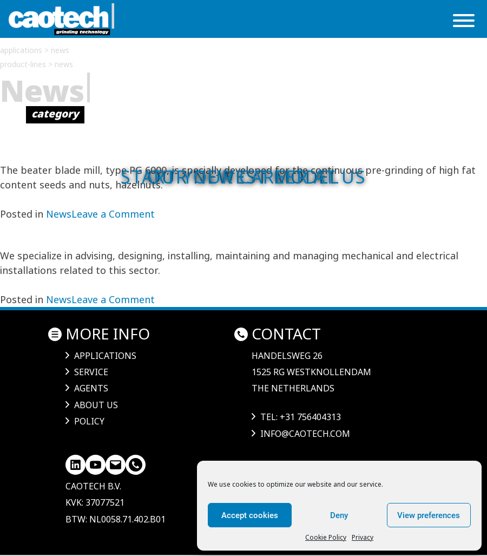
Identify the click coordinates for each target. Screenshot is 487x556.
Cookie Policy (325, 537)
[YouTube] (95, 465)
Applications (105, 356)
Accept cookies (249, 515)
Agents (91, 388)
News (58, 213)
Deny (339, 515)
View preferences (428, 515)
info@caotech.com (305, 434)
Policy (89, 421)
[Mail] (116, 465)
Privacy (362, 537)
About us (96, 405)
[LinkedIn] (75, 465)
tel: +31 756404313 (300, 417)
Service (91, 372)
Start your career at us (243, 176)
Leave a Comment (113, 213)
